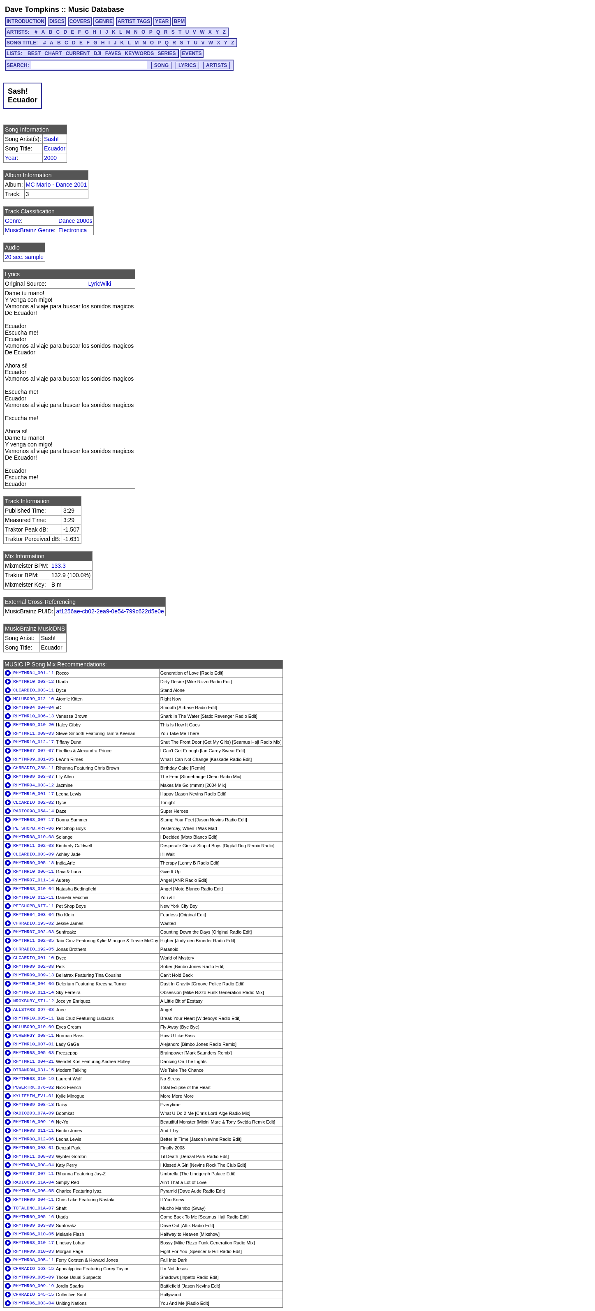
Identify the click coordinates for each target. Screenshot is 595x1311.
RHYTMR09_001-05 (33, 759)
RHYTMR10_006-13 (33, 716)
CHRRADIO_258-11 (33, 767)
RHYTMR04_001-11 (33, 673)
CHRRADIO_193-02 (33, 923)
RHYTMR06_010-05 (33, 1234)
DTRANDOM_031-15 (33, 1070)
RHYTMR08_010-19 (33, 1078)
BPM (179, 21)
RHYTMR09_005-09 (33, 1277)
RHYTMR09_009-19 (33, 1285)
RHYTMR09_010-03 (33, 1251)
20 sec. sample (24, 257)
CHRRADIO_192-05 (33, 949)
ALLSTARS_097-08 (33, 1009)
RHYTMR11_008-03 (33, 1156)
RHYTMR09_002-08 (33, 966)
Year (10, 158)
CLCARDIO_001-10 (33, 957)
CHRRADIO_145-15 (33, 1294)
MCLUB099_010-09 (33, 1026)
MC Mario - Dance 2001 (56, 184)
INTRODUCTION (25, 21)
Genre (13, 220)
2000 (50, 158)
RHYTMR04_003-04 (33, 914)
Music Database (96, 9)
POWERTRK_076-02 (33, 1087)
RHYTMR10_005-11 (33, 1018)
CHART (53, 53)
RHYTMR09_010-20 (33, 724)
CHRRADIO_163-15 (33, 1268)
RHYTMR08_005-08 (33, 1052)
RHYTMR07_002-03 (33, 931)
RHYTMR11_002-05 (33, 940)
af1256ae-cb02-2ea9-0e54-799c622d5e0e (110, 611)
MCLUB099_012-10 (33, 698)
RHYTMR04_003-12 (33, 785)
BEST (34, 53)
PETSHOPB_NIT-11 (33, 906)
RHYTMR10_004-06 (33, 983)
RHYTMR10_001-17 (33, 793)
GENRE (104, 21)
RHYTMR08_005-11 (33, 1260)
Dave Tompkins (32, 9)
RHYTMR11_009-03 (33, 733)
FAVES (113, 53)
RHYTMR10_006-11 (33, 871)
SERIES (167, 53)
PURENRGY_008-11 (33, 1035)
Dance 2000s (75, 220)
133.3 (58, 565)
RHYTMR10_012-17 (33, 742)
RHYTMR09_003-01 (33, 1147)
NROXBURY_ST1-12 (33, 1001)
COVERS (79, 21)
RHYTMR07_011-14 (33, 880)
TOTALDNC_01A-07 (33, 1208)
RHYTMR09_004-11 (33, 1199)
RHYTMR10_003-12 (33, 681)
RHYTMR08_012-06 (33, 1139)
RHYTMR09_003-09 (33, 1225)
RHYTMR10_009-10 (33, 1121)
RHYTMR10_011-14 (33, 992)
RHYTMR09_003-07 (33, 776)
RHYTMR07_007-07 (33, 750)
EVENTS (192, 53)
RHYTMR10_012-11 (33, 897)
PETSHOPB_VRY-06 (33, 828)
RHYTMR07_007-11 (33, 1173)
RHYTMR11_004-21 (33, 1061)
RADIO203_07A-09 (33, 1113)
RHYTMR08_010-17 (33, 1242)
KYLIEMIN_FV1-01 (33, 1096)
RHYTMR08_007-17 (33, 819)
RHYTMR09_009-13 (33, 975)
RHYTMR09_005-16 (33, 1216)
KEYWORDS (139, 53)
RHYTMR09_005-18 (33, 862)
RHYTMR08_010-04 (33, 888)
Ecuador (54, 148)
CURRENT (78, 53)
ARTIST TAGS (134, 21)
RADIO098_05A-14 (33, 811)
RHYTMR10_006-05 (33, 1190)
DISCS (57, 21)
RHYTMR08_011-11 (33, 1130)
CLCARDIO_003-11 (33, 690)
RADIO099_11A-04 (33, 1182)
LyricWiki (99, 283)
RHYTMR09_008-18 (33, 1104)
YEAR (162, 21)
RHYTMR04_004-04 (33, 707)
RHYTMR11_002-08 (33, 845)
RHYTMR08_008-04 (33, 1165)
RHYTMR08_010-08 (33, 837)
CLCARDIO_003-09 (33, 854)
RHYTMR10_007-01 (33, 1044)
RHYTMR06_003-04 (33, 1303)
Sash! (51, 139)
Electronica (72, 230)
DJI (98, 53)
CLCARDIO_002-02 (33, 802)
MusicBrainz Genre (29, 230)
